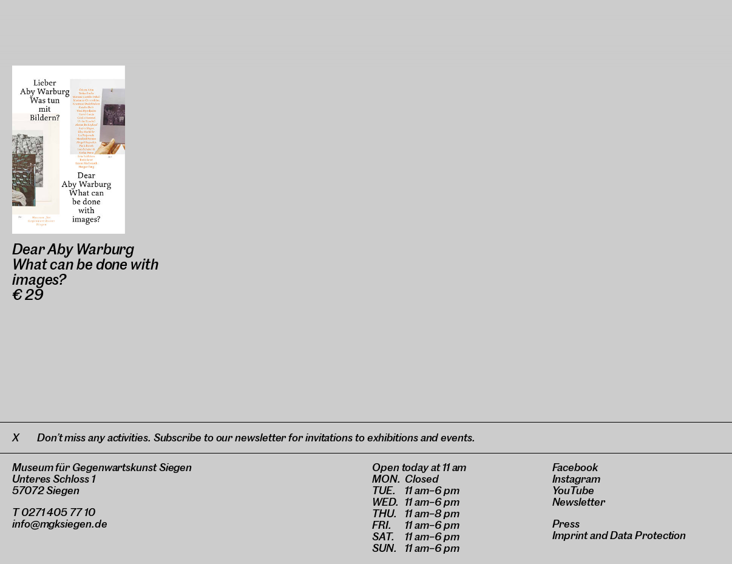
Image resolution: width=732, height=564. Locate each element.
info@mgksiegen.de (59, 523)
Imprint (570, 535)
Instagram (576, 478)
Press (566, 523)
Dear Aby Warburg (73, 249)
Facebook (575, 467)
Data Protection (648, 535)
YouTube (573, 490)
